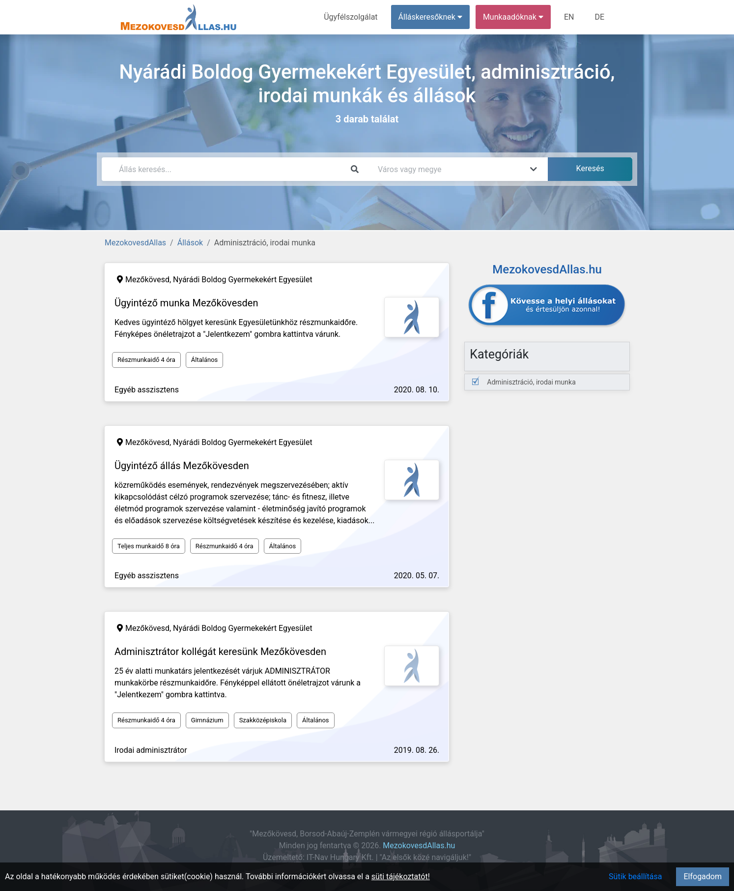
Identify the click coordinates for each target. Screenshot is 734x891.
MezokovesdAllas (135, 242)
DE (599, 17)
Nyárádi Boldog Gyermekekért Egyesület (242, 279)
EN (569, 17)
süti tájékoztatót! (400, 876)
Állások (190, 242)
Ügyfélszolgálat (350, 17)
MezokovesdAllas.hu (419, 845)
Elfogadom (702, 876)
